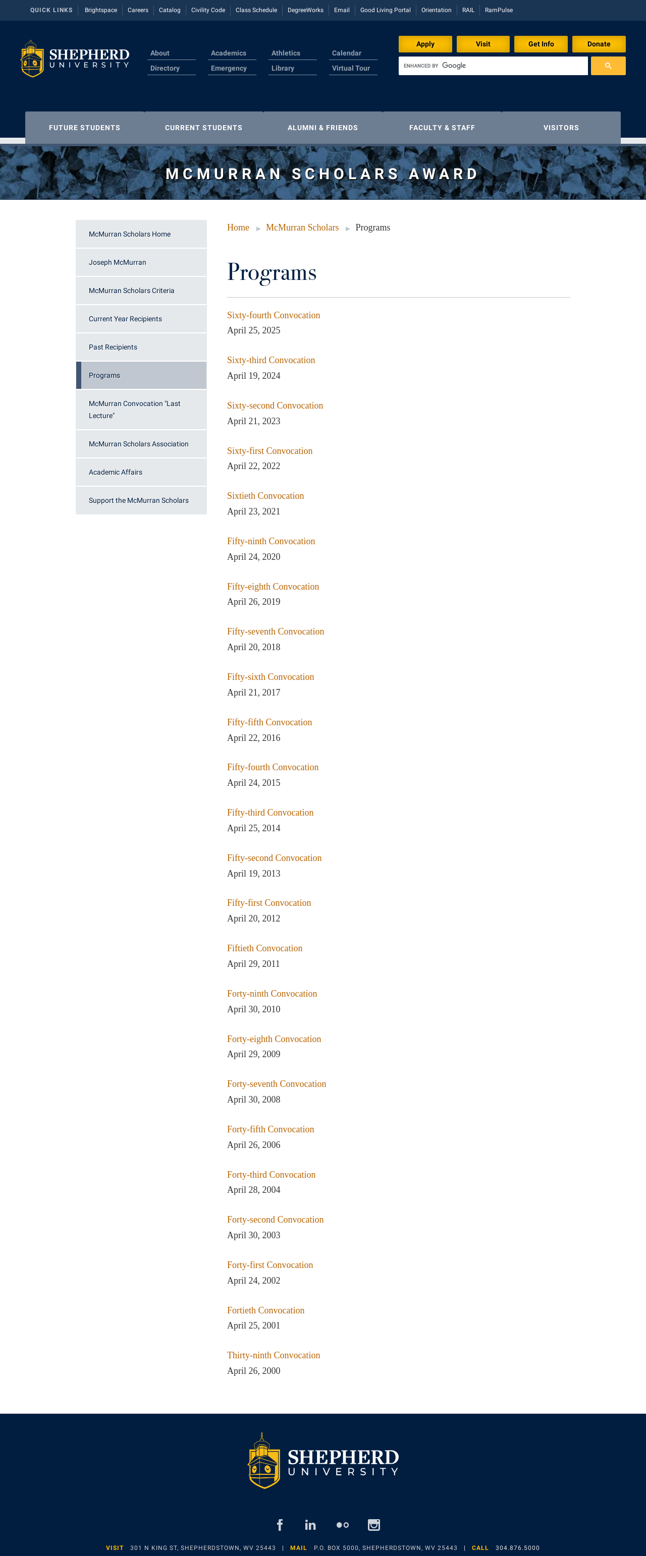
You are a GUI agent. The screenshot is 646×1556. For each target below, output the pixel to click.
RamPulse (499, 10)
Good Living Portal (385, 10)
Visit (483, 44)
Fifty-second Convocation (274, 853)
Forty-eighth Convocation (274, 1034)
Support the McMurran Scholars (139, 495)
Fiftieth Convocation (264, 943)
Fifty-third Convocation (270, 807)
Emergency (229, 68)
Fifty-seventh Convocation (275, 626)
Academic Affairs (115, 467)
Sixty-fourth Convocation (273, 310)
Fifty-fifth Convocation (269, 717)
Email (342, 10)
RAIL (468, 10)
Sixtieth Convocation (265, 491)
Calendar (346, 53)
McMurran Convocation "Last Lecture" (135, 404)
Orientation (436, 10)
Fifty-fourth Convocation (272, 762)
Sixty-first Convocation (270, 446)
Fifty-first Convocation (269, 898)
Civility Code (208, 10)
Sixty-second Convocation (275, 400)
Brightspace (101, 10)
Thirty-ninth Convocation (273, 1350)
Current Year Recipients (125, 314)
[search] (493, 65)
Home (238, 222)
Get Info (541, 44)
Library (283, 68)
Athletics (286, 53)
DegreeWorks (306, 10)
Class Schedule (256, 10)
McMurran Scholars (302, 222)
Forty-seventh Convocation (276, 1079)
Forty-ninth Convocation (272, 989)
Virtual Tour (351, 68)
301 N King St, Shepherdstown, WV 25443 (203, 1542)
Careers (138, 10)
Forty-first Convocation (270, 1260)
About (160, 53)
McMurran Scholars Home (130, 229)
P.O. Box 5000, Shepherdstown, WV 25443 (386, 1542)
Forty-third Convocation (271, 1170)
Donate (599, 44)
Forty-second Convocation (275, 1214)
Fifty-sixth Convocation (270, 672)
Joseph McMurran (117, 257)
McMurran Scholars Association (139, 439)
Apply (425, 44)
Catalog (170, 10)
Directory (165, 68)
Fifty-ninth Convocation (271, 536)
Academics (228, 53)
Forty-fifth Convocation (270, 1124)
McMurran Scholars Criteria (132, 285)
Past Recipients (113, 342)
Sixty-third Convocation (271, 355)
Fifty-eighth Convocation (273, 582)
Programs (104, 370)
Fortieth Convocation (265, 1305)
